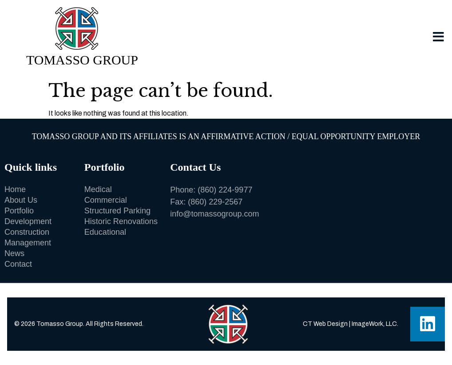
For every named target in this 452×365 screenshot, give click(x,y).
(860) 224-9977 (225, 189)
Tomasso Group (82, 59)
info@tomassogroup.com (214, 213)
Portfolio (104, 167)
